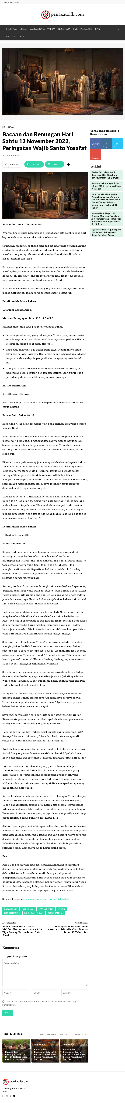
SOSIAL (23, 28)
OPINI (97, 28)
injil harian (28, 909)
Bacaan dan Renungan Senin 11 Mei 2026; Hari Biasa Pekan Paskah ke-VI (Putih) (74, 1054)
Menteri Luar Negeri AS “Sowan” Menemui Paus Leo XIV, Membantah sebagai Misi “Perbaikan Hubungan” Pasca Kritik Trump (106, 218)
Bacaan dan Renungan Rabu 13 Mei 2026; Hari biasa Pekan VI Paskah (16, 1055)
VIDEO (23, 36)
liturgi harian (12, 913)
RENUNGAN (8, 127)
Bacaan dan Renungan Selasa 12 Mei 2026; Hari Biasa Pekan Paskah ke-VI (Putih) (45, 1054)
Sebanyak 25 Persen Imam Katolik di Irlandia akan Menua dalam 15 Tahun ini (68, 929)
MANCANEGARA (37, 28)
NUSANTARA (64, 28)
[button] (117, 29)
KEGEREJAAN (11, 28)
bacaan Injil (10, 909)
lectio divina (46, 909)
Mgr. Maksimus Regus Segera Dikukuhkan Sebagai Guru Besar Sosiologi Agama (106, 232)
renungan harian (33, 913)
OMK (75, 28)
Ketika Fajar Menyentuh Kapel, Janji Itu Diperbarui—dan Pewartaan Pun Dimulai (105, 175)
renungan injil (55, 913)
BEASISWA (51, 1034)
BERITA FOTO (11, 36)
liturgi (61, 909)
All (41, 1034)
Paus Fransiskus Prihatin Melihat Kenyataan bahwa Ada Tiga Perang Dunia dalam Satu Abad (22, 931)
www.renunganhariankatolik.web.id (47, 899)
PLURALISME (86, 28)
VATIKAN (51, 28)
